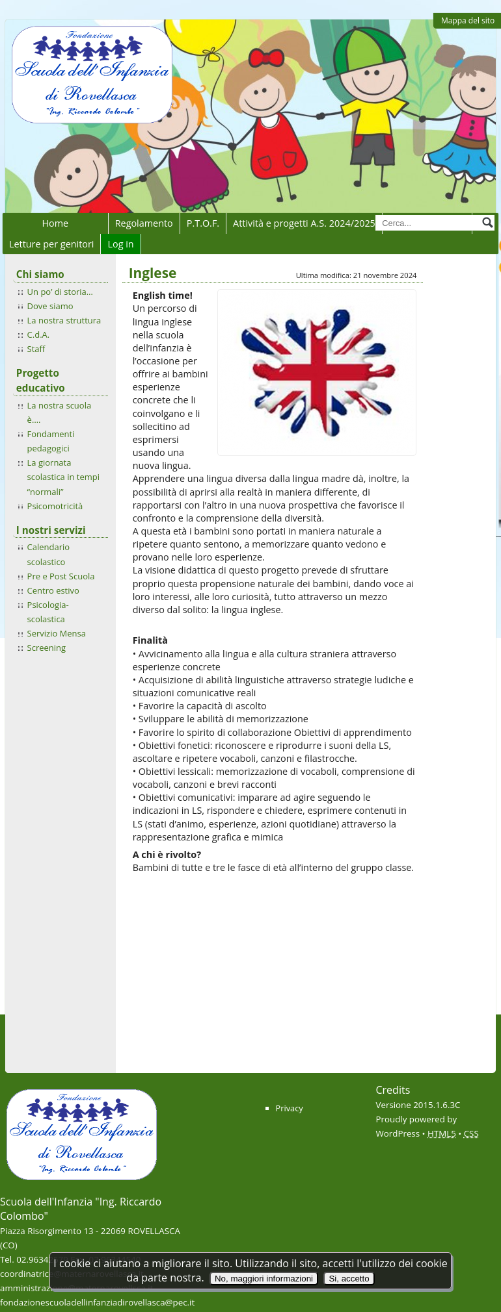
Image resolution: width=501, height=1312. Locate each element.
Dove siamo (50, 306)
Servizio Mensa (56, 633)
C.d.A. (38, 334)
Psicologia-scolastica (48, 612)
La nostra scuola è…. (59, 412)
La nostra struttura (64, 320)
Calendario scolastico (48, 554)
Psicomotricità (55, 506)
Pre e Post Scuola (61, 576)
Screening (46, 647)
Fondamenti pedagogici (51, 441)
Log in (120, 244)
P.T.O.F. (203, 223)
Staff (36, 349)
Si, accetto (349, 1278)
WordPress (398, 1133)
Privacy (289, 1108)
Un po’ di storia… (60, 291)
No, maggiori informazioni (264, 1278)
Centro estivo (53, 590)
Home (55, 223)
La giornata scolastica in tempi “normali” (63, 477)
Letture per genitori (51, 244)
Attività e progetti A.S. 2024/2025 (304, 223)
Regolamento (144, 223)
